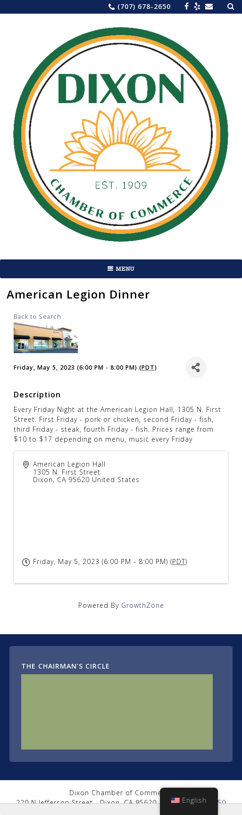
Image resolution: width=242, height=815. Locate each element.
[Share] (196, 367)
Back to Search (37, 317)
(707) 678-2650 (144, 6)
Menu (125, 269)
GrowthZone (142, 605)
